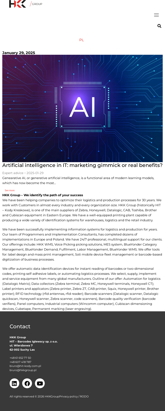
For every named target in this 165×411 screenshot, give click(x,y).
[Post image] (82, 108)
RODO (84, 396)
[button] (156, 15)
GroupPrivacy (60, 396)
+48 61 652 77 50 (20, 357)
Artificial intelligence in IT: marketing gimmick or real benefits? (82, 165)
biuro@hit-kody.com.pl (25, 366)
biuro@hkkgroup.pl (23, 370)
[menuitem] (81, 40)
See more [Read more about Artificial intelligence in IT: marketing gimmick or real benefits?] (11, 190)
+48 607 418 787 (20, 362)
